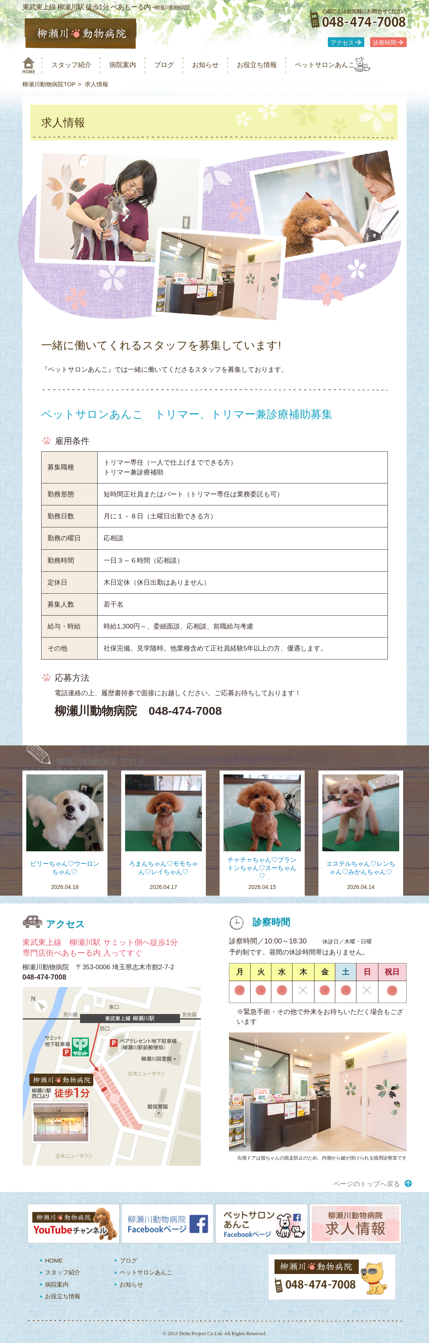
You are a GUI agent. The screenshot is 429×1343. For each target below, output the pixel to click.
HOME (54, 1260)
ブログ (178, 65)
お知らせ (224, 65)
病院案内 (133, 65)
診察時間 (384, 43)
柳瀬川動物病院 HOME (28, 65)
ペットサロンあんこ (355, 65)
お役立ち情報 (280, 65)
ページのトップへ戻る (366, 1184)
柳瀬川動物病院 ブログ (101, 762)
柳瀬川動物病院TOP (49, 84)
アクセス (342, 43)
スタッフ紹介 (76, 65)
